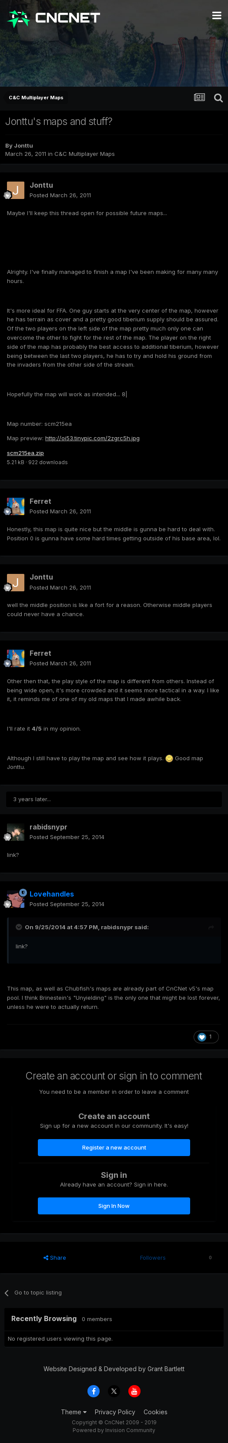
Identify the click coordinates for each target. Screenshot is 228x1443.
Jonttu (23, 145)
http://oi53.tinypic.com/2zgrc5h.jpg (92, 438)
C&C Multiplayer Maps (84, 153)
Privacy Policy (115, 1412)
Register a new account (114, 1147)
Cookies (156, 1412)
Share (55, 1257)
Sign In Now (114, 1205)
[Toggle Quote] (19, 927)
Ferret (40, 501)
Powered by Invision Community (114, 1430)
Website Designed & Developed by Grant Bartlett (114, 1368)
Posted (60, 195)
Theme (74, 1412)
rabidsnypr (48, 827)
